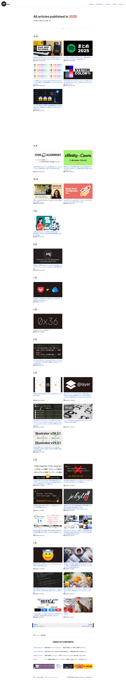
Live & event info (39, 651)
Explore (108, 4)
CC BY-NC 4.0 (89, 677)
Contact (121, 4)
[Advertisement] (63, 128)
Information (99, 4)
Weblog (91, 4)
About (114, 4)
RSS (34, 677)
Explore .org (39, 655)
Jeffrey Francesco (79, 677)
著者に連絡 (40, 677)
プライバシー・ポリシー (51, 677)
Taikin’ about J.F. (39, 647)
